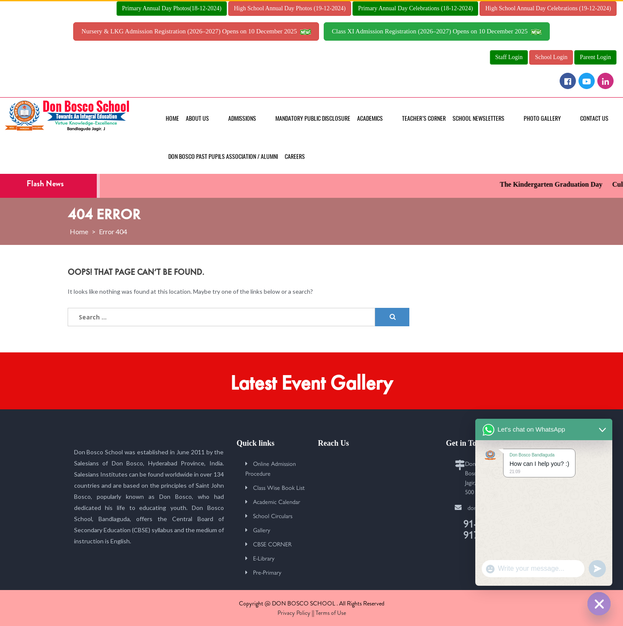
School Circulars (272, 515)
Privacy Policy (293, 612)
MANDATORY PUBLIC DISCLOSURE (312, 118)
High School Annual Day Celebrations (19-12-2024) (548, 8)
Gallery (261, 529)
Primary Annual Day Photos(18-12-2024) (171, 8)
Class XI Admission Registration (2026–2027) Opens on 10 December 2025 (437, 31)
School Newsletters (478, 118)
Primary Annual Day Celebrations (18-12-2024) (415, 8)
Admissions (242, 118)
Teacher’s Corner (424, 118)
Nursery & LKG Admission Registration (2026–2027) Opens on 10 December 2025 (196, 31)
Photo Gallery (542, 118)
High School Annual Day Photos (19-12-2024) (290, 8)
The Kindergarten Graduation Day (556, 184)
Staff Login (509, 57)
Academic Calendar (276, 501)
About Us (197, 118)
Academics (370, 118)
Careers (295, 156)
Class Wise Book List (279, 487)
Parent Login (595, 57)
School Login (551, 57)
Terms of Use (331, 612)
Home (172, 118)
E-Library (263, 558)
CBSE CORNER (272, 544)
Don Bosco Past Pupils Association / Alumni (223, 156)
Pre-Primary (267, 572)
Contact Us (594, 118)
